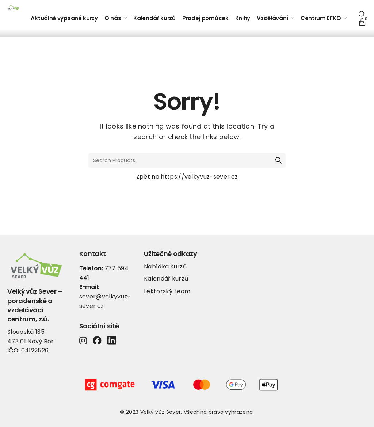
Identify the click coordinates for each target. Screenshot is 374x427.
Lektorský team (167, 291)
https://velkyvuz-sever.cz (199, 176)
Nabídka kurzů (165, 266)
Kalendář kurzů (166, 278)
